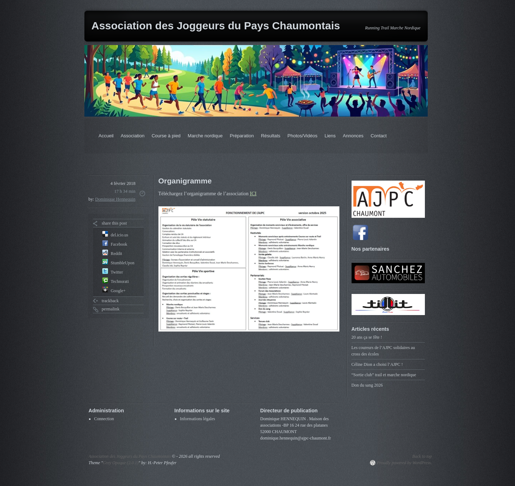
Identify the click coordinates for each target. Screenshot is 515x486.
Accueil (106, 135)
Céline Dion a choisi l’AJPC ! (377, 364)
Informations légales (197, 418)
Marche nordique (205, 135)
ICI (253, 193)
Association (132, 135)
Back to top (422, 456)
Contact (379, 135)
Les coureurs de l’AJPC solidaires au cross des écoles (383, 351)
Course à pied (166, 135)
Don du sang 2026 (367, 385)
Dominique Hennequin (115, 199)
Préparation (242, 135)
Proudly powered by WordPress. (404, 462)
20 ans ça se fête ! (367, 337)
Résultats (270, 135)
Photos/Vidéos (303, 135)
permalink (110, 308)
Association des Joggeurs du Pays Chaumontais (216, 25)
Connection (104, 418)
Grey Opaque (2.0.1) (121, 462)
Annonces (353, 135)
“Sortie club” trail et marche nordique (384, 374)
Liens (329, 135)
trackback (110, 300)
